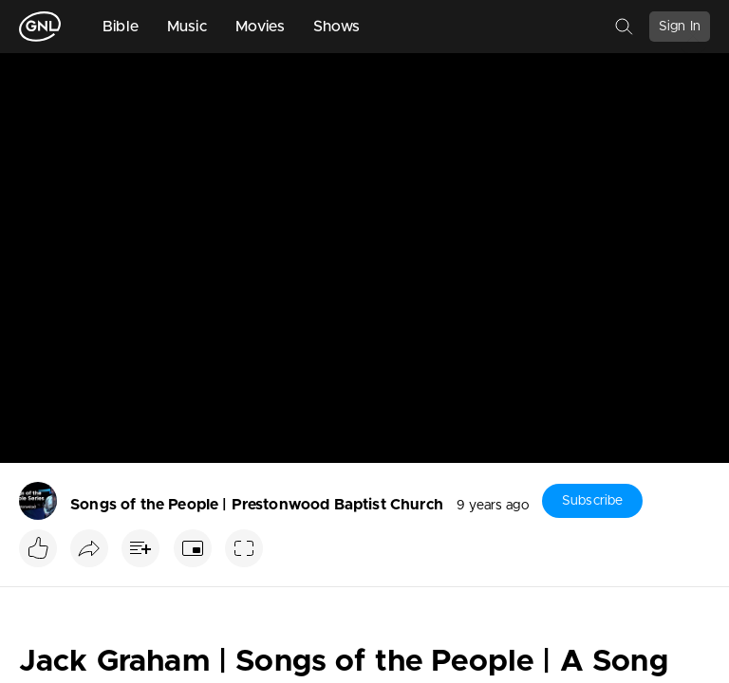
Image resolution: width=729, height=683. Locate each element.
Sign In (680, 26)
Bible (121, 26)
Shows (337, 26)
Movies (260, 26)
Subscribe (592, 501)
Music (187, 26)
